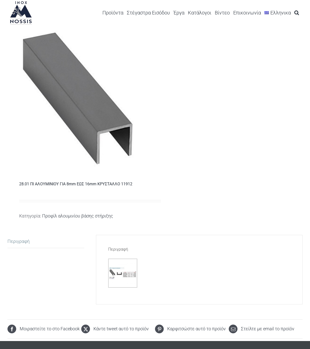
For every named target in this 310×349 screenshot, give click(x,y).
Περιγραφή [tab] (18, 241)
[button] (296, 12)
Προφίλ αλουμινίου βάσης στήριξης (77, 215)
